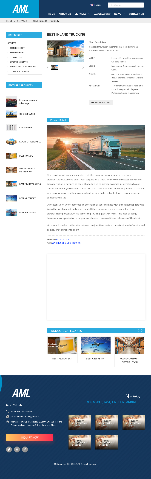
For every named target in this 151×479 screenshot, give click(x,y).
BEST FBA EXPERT (17, 57)
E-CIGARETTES (25, 127)
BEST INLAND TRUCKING (45, 20)
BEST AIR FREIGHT (17, 52)
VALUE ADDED (102, 14)
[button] (83, 67)
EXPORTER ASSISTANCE (19, 62)
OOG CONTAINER (27, 113)
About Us (65, 14)
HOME (51, 14)
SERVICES (82, 13)
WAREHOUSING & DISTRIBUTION (23, 66)
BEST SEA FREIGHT (17, 48)
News (119, 13)
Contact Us (136, 14)
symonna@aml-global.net (15, 416)
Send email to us (103, 102)
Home (9, 20)
